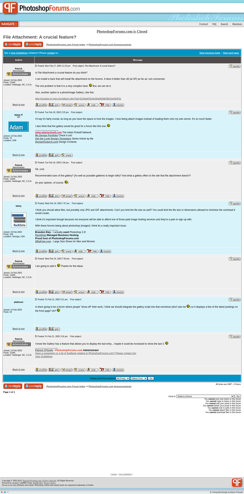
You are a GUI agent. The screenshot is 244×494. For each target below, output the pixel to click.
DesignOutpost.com (46, 142)
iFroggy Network (49, 480)
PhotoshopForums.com (31, 480)
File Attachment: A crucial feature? (39, 37)
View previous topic (209, 53)
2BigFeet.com (43, 241)
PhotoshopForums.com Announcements (109, 44)
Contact (114, 474)
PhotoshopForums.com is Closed (122, 31)
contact (51, 53)
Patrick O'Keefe (44, 350)
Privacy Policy (50, 483)
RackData (40, 235)
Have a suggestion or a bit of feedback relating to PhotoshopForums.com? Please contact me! (85, 353)
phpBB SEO (38, 483)
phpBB (15, 483)
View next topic (231, 53)
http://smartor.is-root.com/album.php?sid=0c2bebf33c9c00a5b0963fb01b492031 (78, 98)
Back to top (19, 104)
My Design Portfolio (46, 135)
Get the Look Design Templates (53, 138)
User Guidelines (19, 53)
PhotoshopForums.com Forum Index (65, 44)
